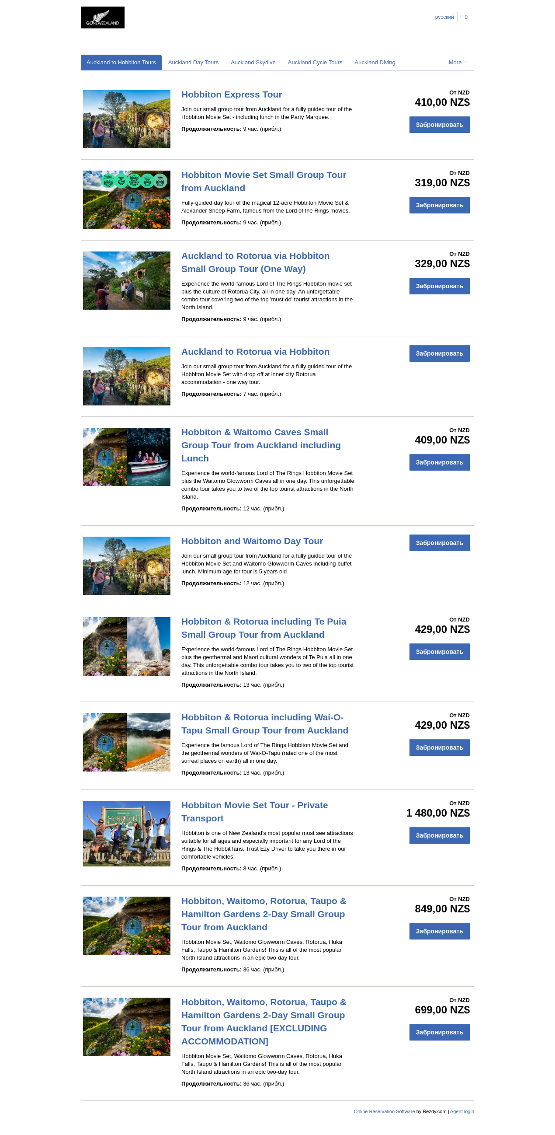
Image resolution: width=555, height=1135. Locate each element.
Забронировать (439, 124)
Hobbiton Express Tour (231, 94)
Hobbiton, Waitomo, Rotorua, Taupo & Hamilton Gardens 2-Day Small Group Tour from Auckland (264, 914)
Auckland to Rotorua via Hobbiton (255, 351)
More (458, 62)
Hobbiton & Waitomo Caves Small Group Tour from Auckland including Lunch (261, 445)
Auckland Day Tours (193, 62)
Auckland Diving (375, 62)
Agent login (462, 1111)
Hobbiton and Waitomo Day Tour (252, 541)
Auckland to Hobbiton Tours (121, 62)
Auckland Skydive (253, 62)
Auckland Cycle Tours (315, 62)
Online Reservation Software (384, 1111)
